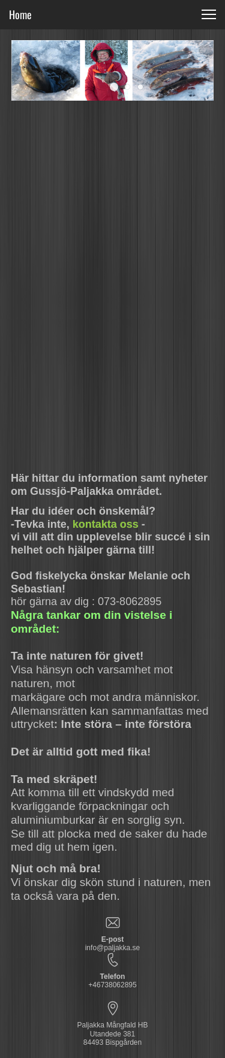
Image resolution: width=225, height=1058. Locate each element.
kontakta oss (106, 524)
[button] (114, 87)
